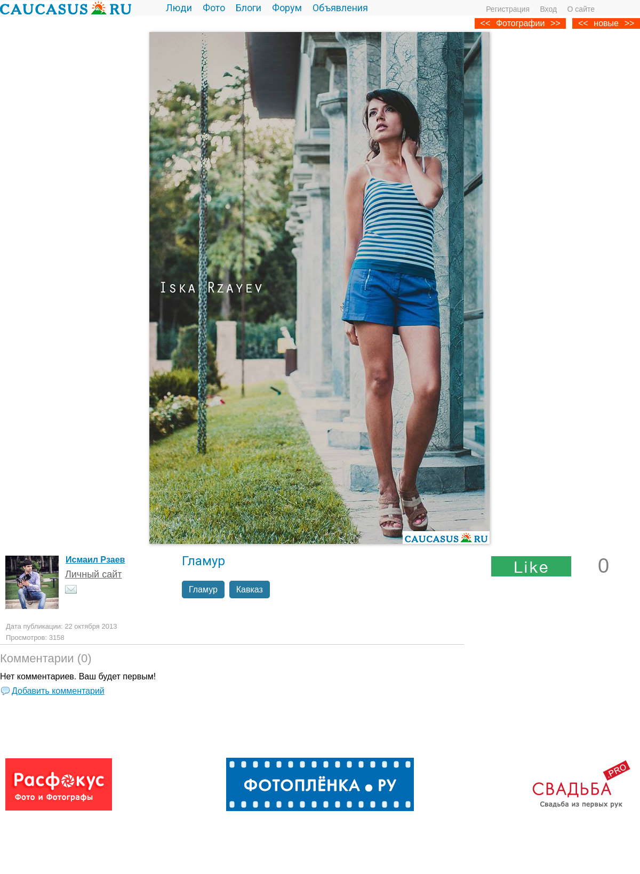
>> (630, 23)
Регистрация (508, 9)
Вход (548, 9)
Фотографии (520, 23)
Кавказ (249, 589)
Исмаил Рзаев (95, 559)
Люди (179, 7)
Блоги (248, 7)
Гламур (203, 589)
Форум (287, 7)
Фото (214, 7)
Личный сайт (93, 574)
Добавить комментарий (58, 690)
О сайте (581, 9)
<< (583, 23)
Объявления (340, 7)
